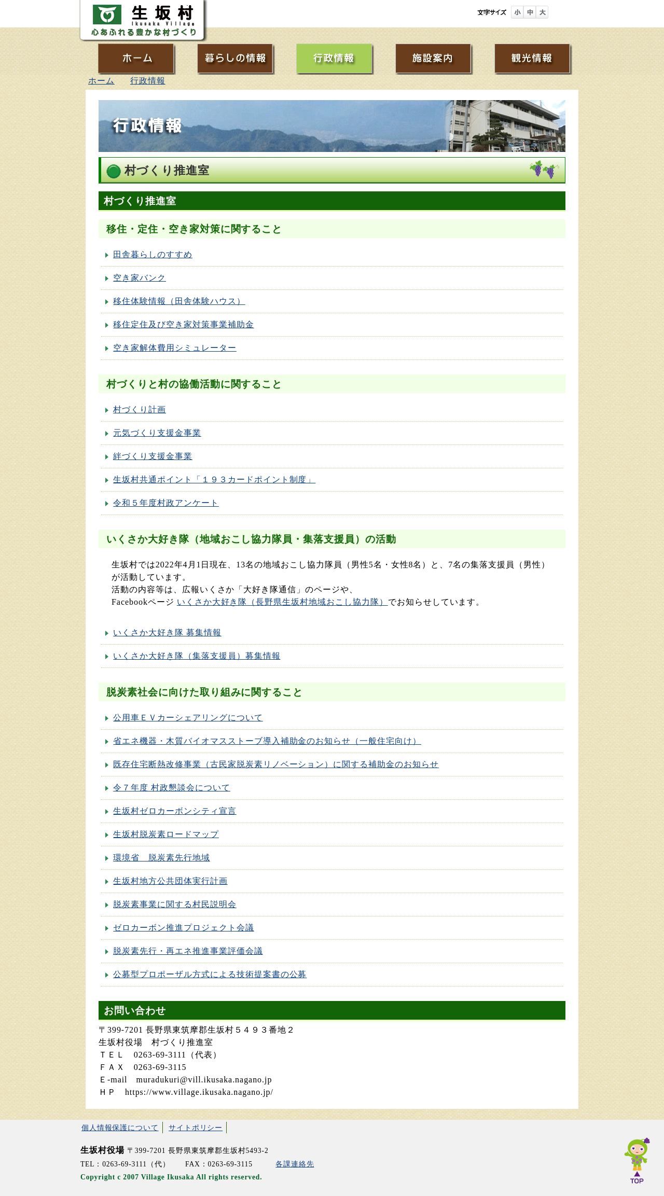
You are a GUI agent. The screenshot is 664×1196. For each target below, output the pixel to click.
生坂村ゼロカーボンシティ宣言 (174, 810)
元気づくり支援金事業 (157, 432)
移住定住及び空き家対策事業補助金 (183, 324)
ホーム (101, 80)
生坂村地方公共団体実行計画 (170, 881)
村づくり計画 (139, 409)
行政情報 (147, 80)
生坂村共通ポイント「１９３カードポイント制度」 (214, 479)
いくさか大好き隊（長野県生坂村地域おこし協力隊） (282, 601)
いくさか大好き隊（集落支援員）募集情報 (196, 655)
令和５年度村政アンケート (166, 502)
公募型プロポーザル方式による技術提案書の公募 (210, 974)
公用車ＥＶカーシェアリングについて (187, 717)
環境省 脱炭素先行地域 (161, 857)
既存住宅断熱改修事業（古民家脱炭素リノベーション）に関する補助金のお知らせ (276, 764)
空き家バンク (139, 277)
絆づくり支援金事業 (152, 456)
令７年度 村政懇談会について (171, 787)
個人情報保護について (120, 1127)
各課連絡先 (294, 1164)
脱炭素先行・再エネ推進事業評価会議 (187, 951)
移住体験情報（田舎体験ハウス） (179, 301)
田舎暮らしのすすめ (152, 254)
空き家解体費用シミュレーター (174, 347)
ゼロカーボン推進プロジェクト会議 (183, 927)
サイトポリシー (196, 1127)
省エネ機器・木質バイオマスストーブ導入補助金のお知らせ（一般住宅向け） (267, 740)
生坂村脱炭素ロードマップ (166, 834)
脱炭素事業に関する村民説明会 (174, 904)
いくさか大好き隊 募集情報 (167, 632)
